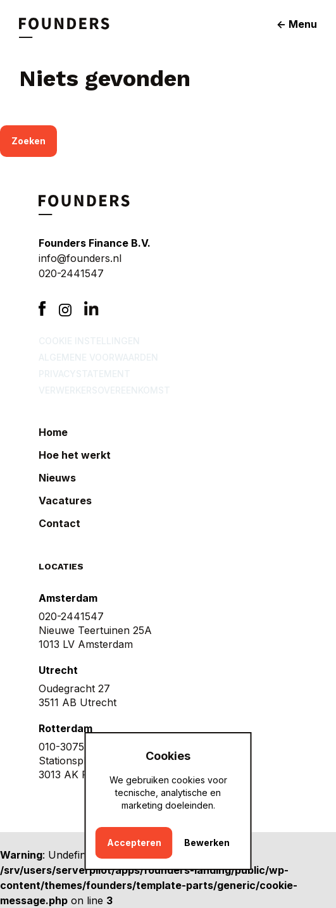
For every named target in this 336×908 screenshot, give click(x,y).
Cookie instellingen (89, 340)
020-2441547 (71, 273)
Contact (59, 523)
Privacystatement (84, 373)
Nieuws (57, 477)
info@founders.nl (80, 258)
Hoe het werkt (75, 455)
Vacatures (65, 500)
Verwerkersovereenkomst (104, 390)
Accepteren (134, 842)
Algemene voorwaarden (98, 357)
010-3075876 (71, 746)
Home (53, 432)
